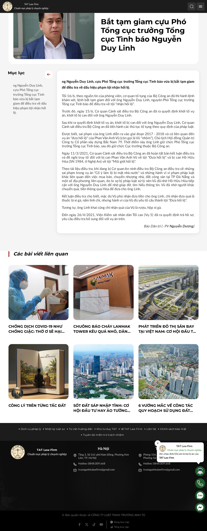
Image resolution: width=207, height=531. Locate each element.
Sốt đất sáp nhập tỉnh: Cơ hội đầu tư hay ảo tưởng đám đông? (101, 408)
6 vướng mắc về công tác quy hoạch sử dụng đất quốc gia (165, 408)
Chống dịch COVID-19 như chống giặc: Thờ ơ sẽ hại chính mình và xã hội (35, 329)
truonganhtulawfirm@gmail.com (96, 469)
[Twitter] (87, 525)
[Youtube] (101, 525)
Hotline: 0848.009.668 (91, 463)
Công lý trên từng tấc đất (37, 405)
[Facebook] (79, 525)
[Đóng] (158, 443)
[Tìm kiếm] (192, 6)
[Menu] (200, 6)
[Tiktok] (94, 525)
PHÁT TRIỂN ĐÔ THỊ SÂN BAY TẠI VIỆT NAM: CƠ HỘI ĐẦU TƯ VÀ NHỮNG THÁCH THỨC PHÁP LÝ (168, 329)
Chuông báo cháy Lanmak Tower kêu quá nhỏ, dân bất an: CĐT (101, 329)
